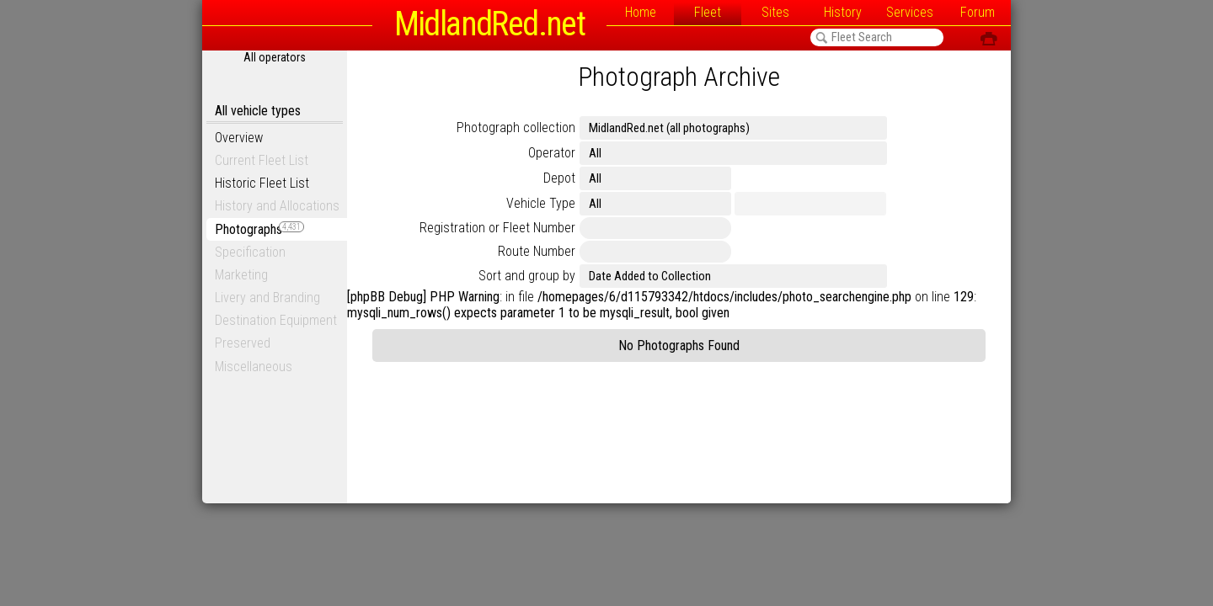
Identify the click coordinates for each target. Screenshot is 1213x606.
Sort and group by (526, 276)
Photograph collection (516, 128)
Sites (775, 12)
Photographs (259, 229)
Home (640, 12)
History (843, 12)
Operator (551, 153)
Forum (977, 12)
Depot (559, 178)
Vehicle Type (540, 203)
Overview (239, 138)
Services (909, 12)
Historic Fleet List (262, 183)
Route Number (536, 251)
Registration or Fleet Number (497, 228)
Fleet (707, 12)
